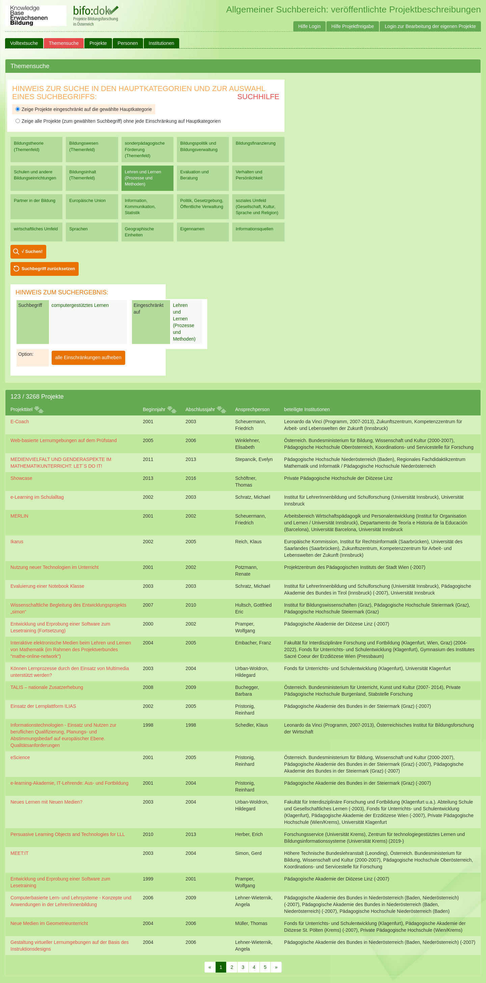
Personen (128, 43)
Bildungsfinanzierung (255, 143)
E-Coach (19, 421)
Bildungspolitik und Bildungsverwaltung (198, 146)
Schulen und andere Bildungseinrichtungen (35, 174)
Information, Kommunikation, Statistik (140, 206)
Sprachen (78, 228)
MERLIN (19, 516)
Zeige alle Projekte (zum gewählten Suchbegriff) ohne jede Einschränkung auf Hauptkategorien (118, 121)
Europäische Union (87, 200)
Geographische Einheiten (139, 231)
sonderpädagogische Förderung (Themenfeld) (145, 149)
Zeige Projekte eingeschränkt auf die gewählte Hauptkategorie (84, 109)
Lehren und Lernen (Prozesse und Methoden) (143, 177)
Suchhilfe (258, 96)
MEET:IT (19, 853)
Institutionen (161, 43)
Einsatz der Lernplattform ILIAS (43, 706)
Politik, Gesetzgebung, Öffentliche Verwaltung (201, 203)
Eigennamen (192, 228)
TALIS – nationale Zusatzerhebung (46, 687)
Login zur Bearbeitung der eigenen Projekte (430, 26)
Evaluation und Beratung (194, 174)
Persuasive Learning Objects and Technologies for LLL (67, 834)
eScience (20, 757)
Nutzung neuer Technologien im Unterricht (54, 567)
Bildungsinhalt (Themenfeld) (82, 174)
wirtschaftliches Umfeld (36, 228)
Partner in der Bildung (34, 200)
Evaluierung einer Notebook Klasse (47, 586)
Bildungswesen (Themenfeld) (83, 146)
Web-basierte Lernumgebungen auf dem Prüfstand (63, 440)
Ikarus (16, 541)
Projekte (98, 43)
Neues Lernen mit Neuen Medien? (46, 802)
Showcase (21, 478)
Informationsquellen (254, 228)
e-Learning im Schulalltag (37, 497)
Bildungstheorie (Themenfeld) (29, 146)
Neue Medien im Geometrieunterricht (49, 923)
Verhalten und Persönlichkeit (249, 174)
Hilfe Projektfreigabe (352, 26)
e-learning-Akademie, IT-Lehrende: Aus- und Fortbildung (69, 783)
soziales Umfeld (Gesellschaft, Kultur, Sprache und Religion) (257, 206)
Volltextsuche (24, 43)
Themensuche (64, 43)
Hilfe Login (309, 26)
